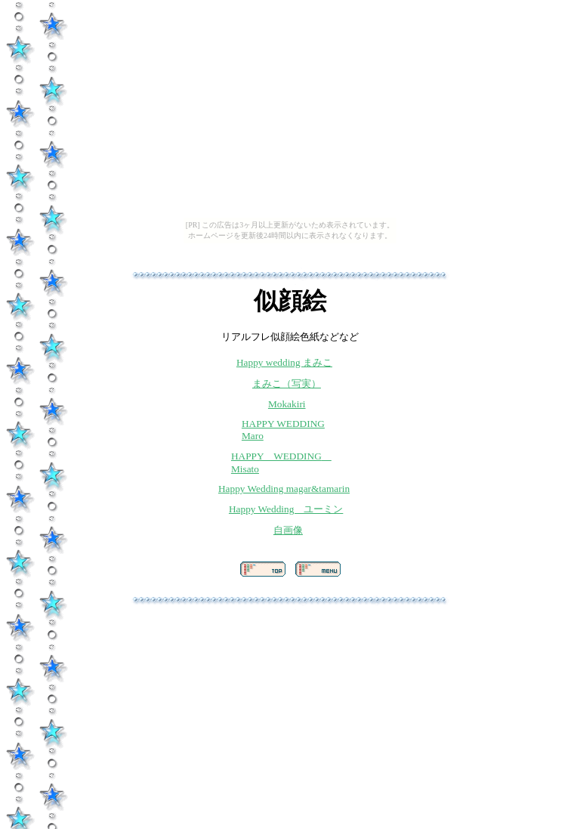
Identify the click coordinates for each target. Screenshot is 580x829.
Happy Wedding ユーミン (286, 509)
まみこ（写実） (286, 383)
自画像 (288, 530)
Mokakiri (287, 404)
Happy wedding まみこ (284, 362)
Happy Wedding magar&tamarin (284, 488)
